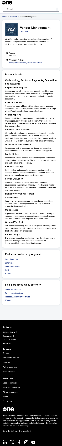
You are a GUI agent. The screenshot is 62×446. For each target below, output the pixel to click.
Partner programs (10, 367)
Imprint (5, 397)
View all (9, 274)
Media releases (9, 372)
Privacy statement (10, 392)
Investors (6, 362)
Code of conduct (10, 383)
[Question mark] (56, 2)
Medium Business (12, 266)
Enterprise (9, 263)
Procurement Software (14, 293)
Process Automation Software (17, 297)
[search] (31, 9)
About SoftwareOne (11, 358)
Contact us (7, 401)
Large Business (11, 259)
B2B (7, 270)
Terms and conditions (11, 388)
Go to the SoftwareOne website (17, 431)
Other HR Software (13, 290)
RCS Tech (24, 32)
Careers (6, 353)
